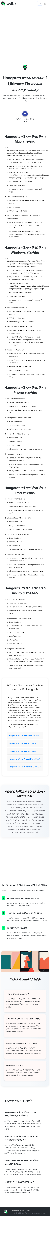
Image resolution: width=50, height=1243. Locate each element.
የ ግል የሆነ (28, 1210)
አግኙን (43, 1213)
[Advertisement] (24, 32)
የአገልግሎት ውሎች (18, 1210)
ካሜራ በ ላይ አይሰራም (24, 735)
